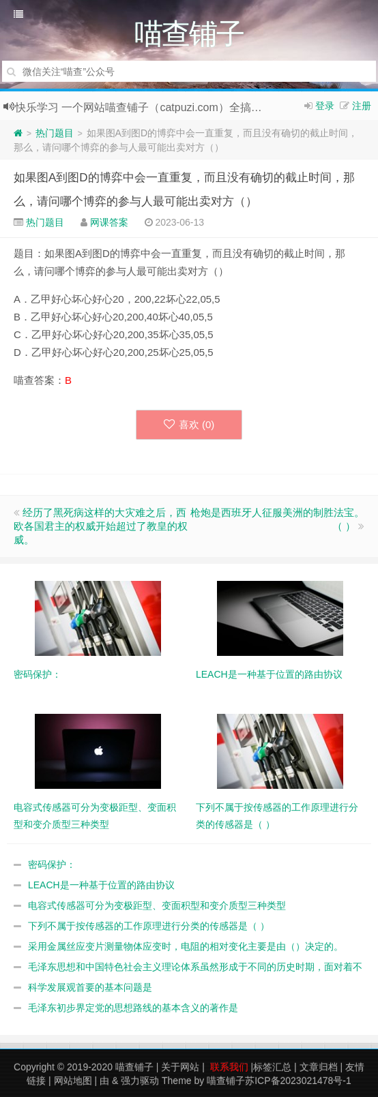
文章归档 (319, 1067)
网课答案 (109, 222)
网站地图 (73, 1080)
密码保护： (52, 864)
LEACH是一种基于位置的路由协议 (101, 885)
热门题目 (54, 132)
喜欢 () (189, 424)
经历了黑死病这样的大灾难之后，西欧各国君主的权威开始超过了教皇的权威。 (101, 526)
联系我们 (229, 1067)
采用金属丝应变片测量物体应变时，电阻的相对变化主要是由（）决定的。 (185, 946)
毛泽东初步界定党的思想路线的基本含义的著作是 (133, 1007)
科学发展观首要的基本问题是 (90, 987)
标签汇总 (272, 1067)
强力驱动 (140, 1080)
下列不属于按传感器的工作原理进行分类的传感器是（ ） (149, 925)
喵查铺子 (134, 1067)
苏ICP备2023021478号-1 (298, 1080)
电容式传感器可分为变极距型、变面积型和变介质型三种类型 (157, 905)
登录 (324, 105)
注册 (361, 105)
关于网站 (180, 1067)
